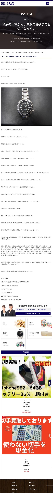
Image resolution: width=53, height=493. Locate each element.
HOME (3, 52)
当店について (33, 482)
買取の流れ (15, 489)
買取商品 (14, 485)
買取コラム (9, 52)
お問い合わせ (33, 489)
